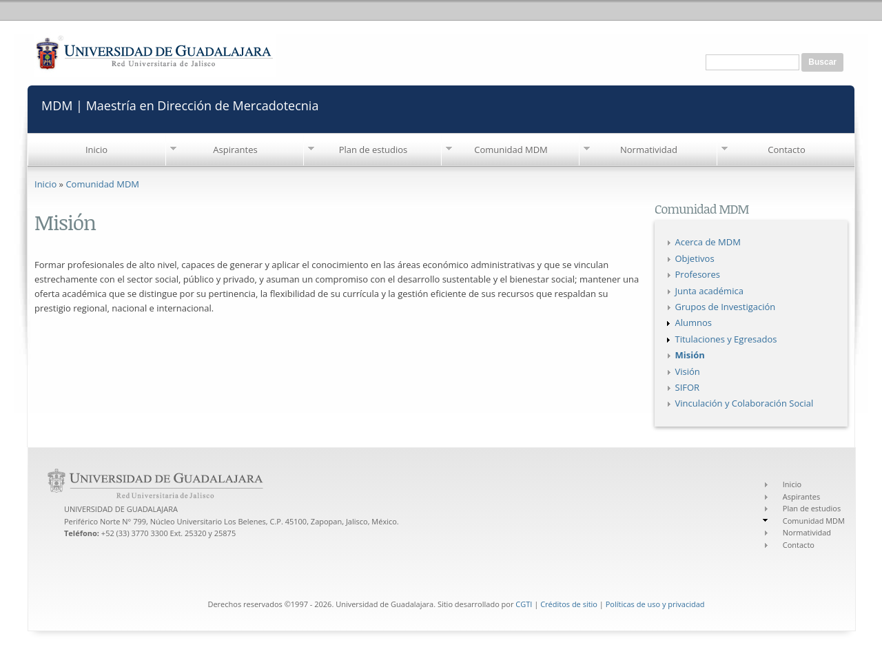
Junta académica (709, 291)
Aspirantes (235, 149)
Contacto (787, 149)
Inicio (96, 149)
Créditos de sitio (568, 604)
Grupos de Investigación (725, 306)
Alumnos (693, 322)
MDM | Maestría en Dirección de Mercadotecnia (179, 104)
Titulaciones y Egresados (726, 339)
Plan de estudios (373, 149)
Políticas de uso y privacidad (655, 604)
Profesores (697, 274)
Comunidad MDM (511, 149)
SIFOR (687, 387)
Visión (687, 371)
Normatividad (648, 149)
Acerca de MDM (708, 242)
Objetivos (695, 258)
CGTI (523, 604)
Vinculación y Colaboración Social (744, 403)
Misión (690, 355)
